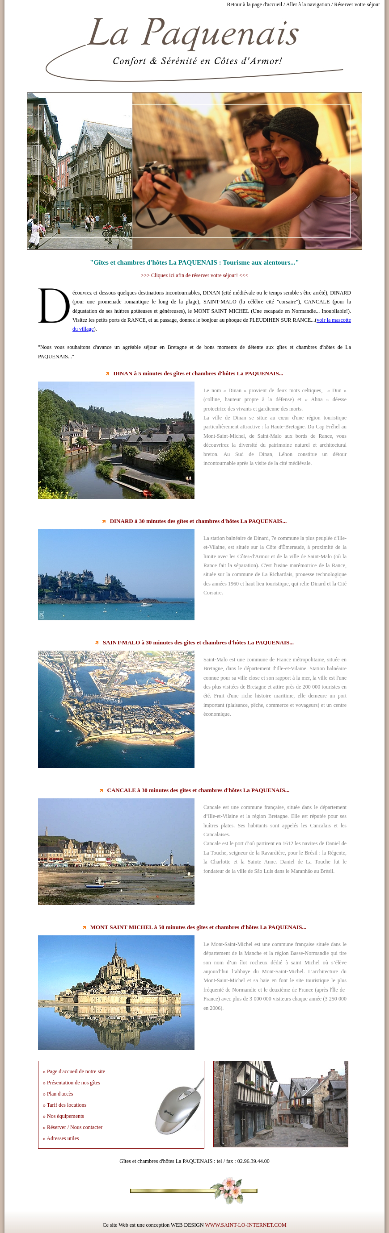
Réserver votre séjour (357, 4)
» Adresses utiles (61, 1138)
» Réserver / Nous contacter (72, 1127)
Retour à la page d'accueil (254, 4)
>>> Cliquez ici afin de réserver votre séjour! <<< (195, 275)
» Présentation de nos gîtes (71, 1082)
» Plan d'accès (58, 1094)
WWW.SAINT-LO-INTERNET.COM (245, 1225)
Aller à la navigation (308, 4)
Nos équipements (65, 1116)
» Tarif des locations (64, 1105)
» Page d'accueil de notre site (74, 1071)
